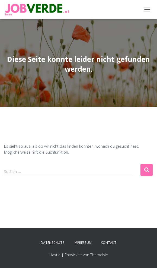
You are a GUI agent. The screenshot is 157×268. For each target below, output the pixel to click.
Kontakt (108, 242)
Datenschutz (53, 242)
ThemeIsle (99, 254)
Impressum (83, 242)
